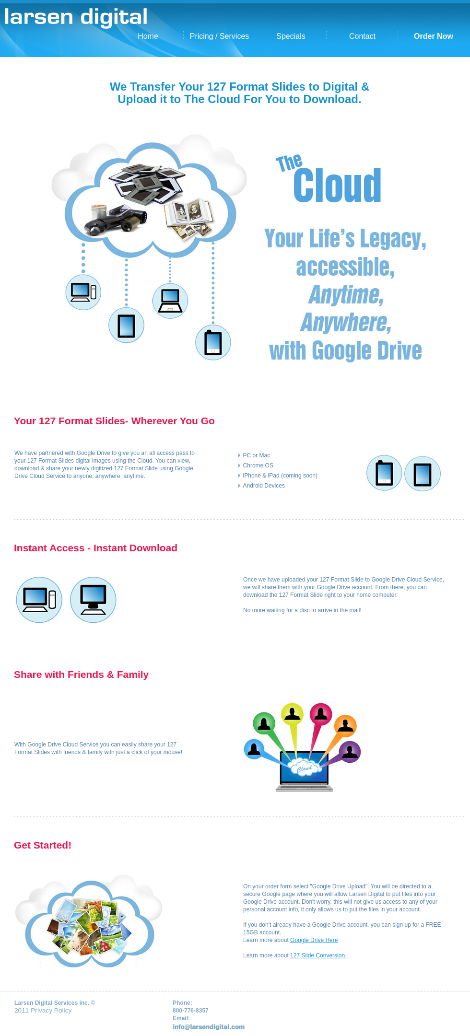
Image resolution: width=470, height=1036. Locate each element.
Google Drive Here (314, 940)
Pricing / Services (219, 36)
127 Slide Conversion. (318, 955)
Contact (362, 36)
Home (148, 36)
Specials (290, 36)
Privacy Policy (51, 1010)
